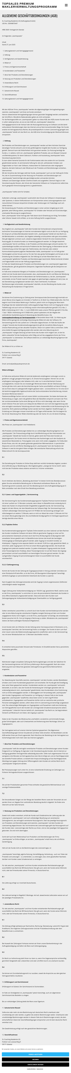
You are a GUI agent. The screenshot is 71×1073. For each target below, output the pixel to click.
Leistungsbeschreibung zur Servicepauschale (19, 317)
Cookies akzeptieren (35, 1054)
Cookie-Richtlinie (31, 1069)
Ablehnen (35, 1059)
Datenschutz (40, 1069)
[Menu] (66, 5)
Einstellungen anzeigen (35, 1064)
